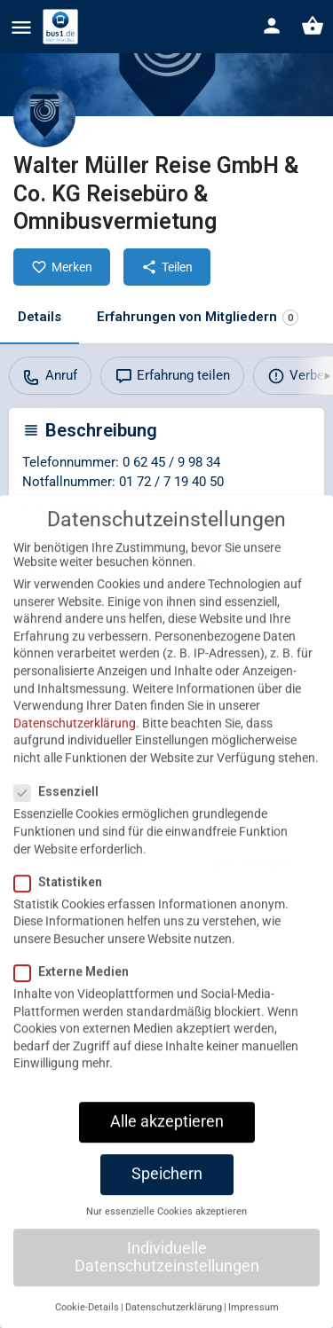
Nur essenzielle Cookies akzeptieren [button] (166, 1244)
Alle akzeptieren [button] (167, 1154)
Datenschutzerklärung (74, 756)
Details (39, 317)
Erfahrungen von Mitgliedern (197, 317)
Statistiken (63, 915)
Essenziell (61, 824)
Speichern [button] (166, 1206)
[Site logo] (63, 26)
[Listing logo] (44, 116)
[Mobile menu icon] (21, 27)
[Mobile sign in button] (271, 25)
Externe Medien (76, 1004)
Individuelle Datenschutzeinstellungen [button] (167, 1290)
